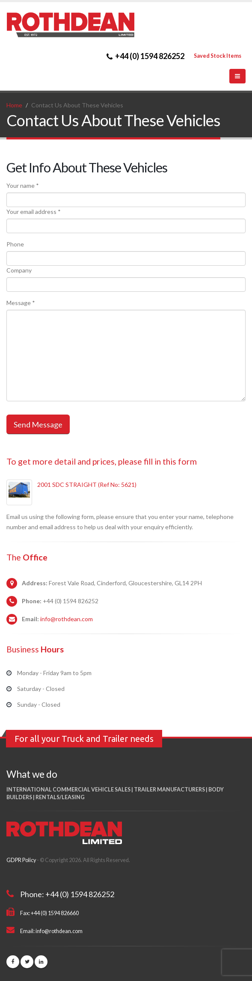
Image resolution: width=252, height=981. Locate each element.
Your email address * (33, 211)
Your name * (22, 185)
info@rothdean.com (66, 618)
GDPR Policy (21, 860)
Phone (15, 244)
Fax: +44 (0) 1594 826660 (49, 913)
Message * (20, 302)
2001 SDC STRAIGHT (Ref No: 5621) (86, 484)
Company (19, 270)
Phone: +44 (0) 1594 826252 (67, 894)
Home (14, 105)
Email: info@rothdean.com (51, 931)
